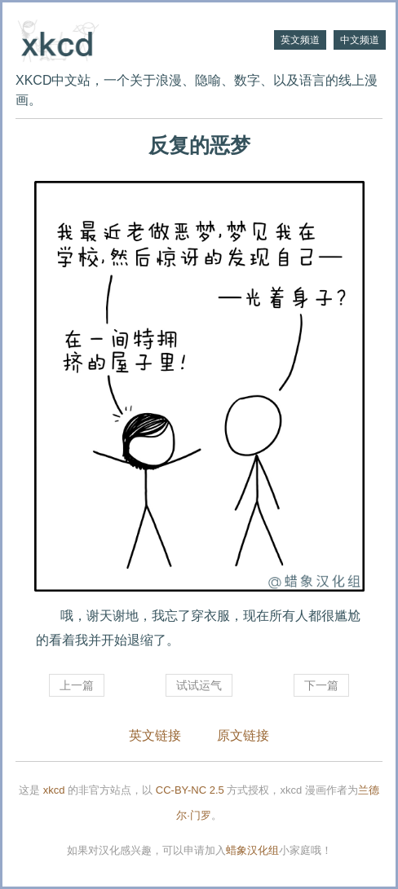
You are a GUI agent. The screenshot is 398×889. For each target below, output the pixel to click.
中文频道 (359, 40)
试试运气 (199, 685)
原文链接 (243, 735)
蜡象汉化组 (252, 850)
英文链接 (155, 735)
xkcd (54, 790)
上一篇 (77, 685)
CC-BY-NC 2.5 (190, 790)
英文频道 (300, 40)
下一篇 (321, 685)
